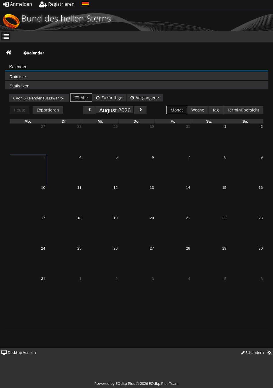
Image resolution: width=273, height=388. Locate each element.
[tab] (136, 66)
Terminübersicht (243, 110)
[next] (140, 110)
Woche (197, 110)
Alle (81, 97)
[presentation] (136, 67)
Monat (177, 110)
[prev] (89, 110)
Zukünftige (109, 97)
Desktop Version (18, 352)
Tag (215, 110)
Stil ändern (252, 352)
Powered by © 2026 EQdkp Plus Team (136, 383)
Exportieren (48, 110)
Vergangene (144, 97)
